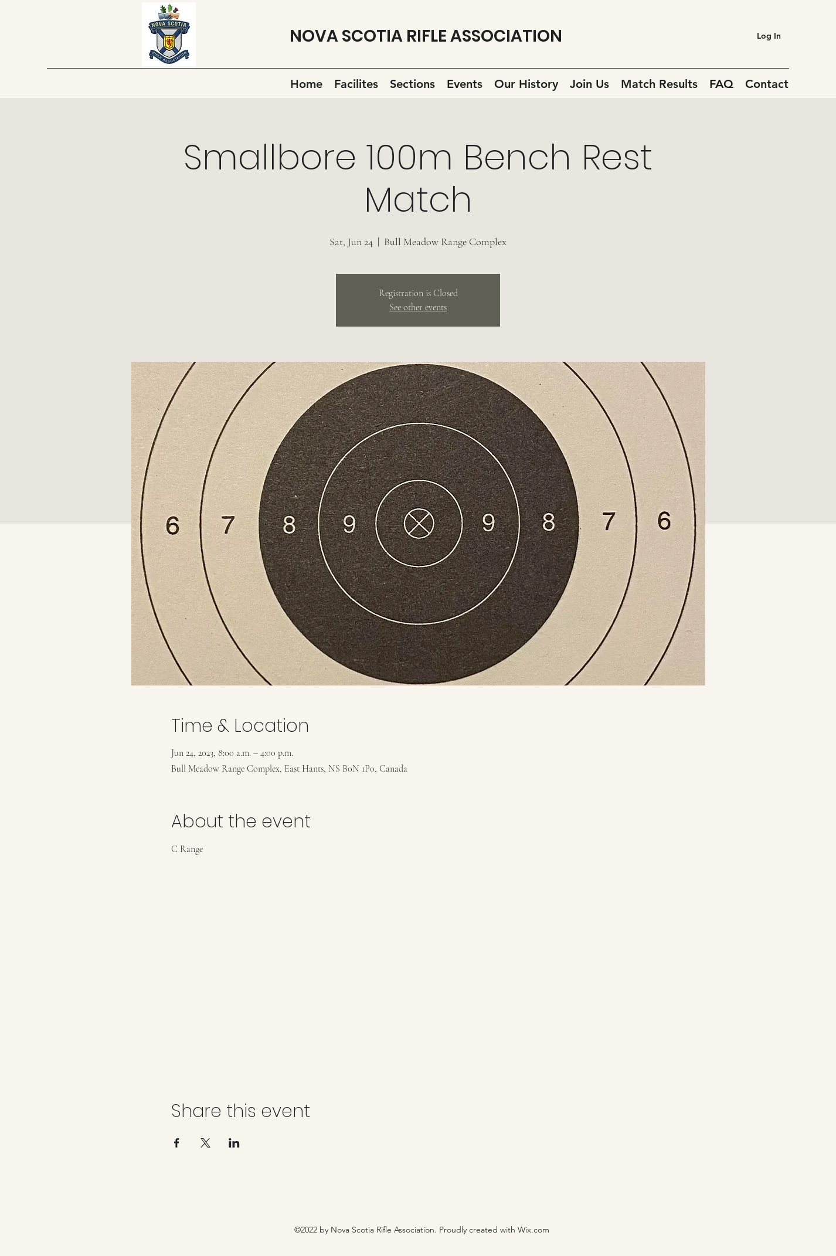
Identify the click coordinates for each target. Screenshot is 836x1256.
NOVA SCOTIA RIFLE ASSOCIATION (426, 36)
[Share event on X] (205, 1143)
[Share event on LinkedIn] (234, 1143)
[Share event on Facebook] (176, 1143)
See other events (418, 307)
